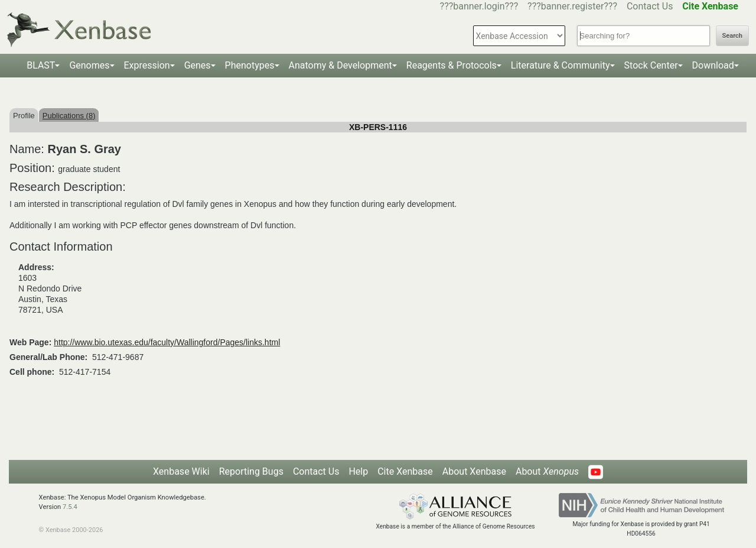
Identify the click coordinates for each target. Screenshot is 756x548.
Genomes (89, 65)
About (547, 471)
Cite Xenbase (405, 471)
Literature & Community (560, 65)
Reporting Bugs (251, 471)
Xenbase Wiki (181, 471)
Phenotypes (250, 65)
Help (358, 471)
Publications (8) (69, 115)
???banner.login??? (479, 6)
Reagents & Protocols (451, 65)
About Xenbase (474, 471)
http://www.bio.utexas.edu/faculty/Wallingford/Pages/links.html (167, 342)
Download (713, 65)
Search (732, 36)
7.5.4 (70, 507)
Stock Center (651, 65)
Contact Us (650, 6)
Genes (197, 65)
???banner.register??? (572, 6)
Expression (147, 65)
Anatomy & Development (340, 65)
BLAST (41, 65)
